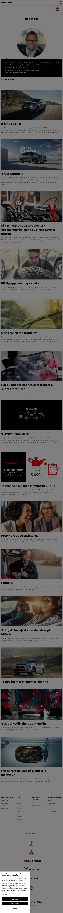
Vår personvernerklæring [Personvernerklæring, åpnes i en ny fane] (16, 891)
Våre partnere (5, 894)
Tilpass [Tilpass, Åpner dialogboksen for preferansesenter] (15, 908)
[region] (15, 892)
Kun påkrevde (15, 903)
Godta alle (15, 899)
